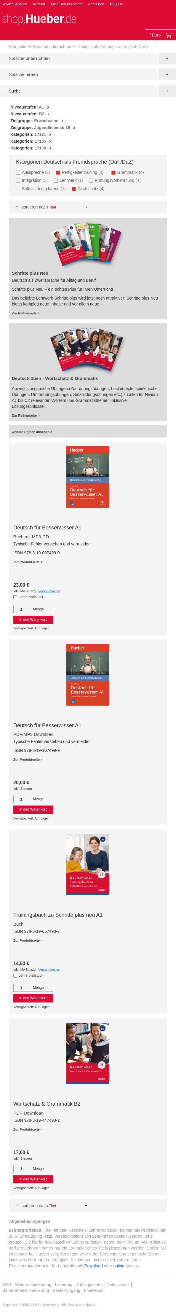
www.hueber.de (15, 4)
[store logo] (39, 19)
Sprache (29, 58)
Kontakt (39, 4)
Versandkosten (49, 591)
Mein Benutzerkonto (66, 4)
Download (93, 1265)
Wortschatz (93, 188)
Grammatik (132, 172)
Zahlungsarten (89, 1284)
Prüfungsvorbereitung (118, 180)
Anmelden (96, 4)
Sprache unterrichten (52, 46)
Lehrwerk (72, 180)
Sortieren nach (35, 207)
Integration (35, 180)
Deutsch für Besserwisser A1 (47, 528)
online (118, 1265)
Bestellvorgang (66, 1290)
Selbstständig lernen (44, 188)
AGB (6, 1284)
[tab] (88, 128)
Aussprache (37, 172)
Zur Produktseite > (28, 562)
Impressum (94, 1290)
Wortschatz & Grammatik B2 (47, 1104)
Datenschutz (118, 1284)
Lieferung (63, 1284)
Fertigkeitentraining (84, 172)
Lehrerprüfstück (30, 597)
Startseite (17, 46)
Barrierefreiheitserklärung (25, 1290)
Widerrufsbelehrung (33, 1284)
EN (120, 4)
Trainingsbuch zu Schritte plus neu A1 (58, 915)
